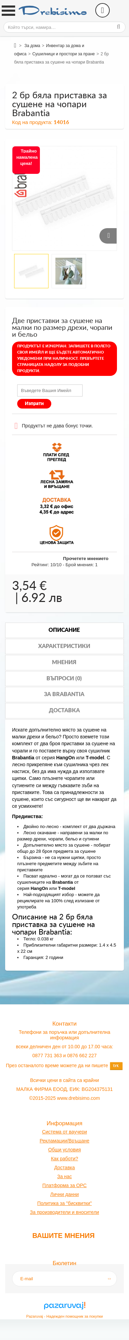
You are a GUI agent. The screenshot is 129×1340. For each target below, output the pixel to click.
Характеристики (64, 646)
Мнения (64, 662)
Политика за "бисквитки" (64, 1203)
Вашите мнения (63, 1235)
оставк (64, 1167)
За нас (64, 1176)
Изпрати (34, 403)
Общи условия (64, 1149)
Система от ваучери (64, 1132)
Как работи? (64, 1158)
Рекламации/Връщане (64, 1140)
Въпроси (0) (64, 678)
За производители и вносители (64, 1212)
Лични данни (64, 1194)
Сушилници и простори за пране (63, 54)
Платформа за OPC (64, 1185)
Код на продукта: (32, 122)
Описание (64, 630)
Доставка (64, 710)
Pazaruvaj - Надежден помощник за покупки (64, 1316)
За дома (32, 45)
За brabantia (64, 694)
